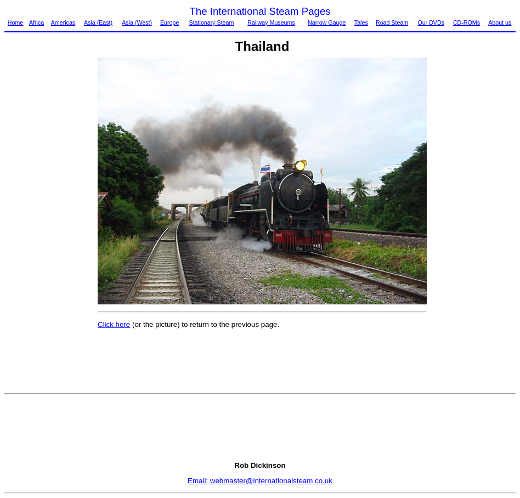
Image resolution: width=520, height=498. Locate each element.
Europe (169, 22)
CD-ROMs (466, 22)
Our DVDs (430, 22)
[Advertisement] (50, 222)
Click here (114, 324)
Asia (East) (98, 22)
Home (15, 22)
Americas (63, 22)
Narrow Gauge (327, 22)
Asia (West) (137, 22)
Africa (36, 22)
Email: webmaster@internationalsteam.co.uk (260, 481)
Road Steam (392, 22)
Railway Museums (271, 22)
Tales (361, 22)
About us (499, 22)
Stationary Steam (211, 22)
